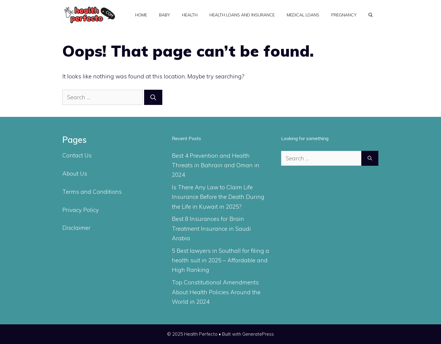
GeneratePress (258, 334)
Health (190, 15)
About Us (74, 173)
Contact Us (77, 155)
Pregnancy (344, 15)
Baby (164, 15)
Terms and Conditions (92, 191)
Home (141, 15)
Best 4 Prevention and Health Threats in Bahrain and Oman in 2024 (215, 165)
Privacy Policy (80, 209)
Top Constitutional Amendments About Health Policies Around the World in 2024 (216, 292)
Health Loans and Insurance (242, 15)
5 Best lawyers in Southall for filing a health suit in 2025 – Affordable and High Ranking (220, 260)
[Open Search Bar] (371, 15)
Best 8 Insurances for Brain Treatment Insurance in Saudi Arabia (211, 228)
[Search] (153, 97)
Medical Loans (303, 15)
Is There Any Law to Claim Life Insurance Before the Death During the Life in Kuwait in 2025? (218, 197)
